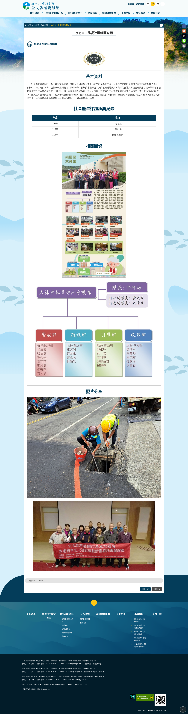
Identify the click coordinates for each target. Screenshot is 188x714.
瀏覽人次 (158, 710)
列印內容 (161, 25)
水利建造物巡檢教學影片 (139, 620)
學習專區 (140, 13)
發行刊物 (92, 13)
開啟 (162, 4)
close (94, 603)
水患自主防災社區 (54, 13)
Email (184, 46)
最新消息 (34, 13)
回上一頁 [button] (145, 589)
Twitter (184, 36)
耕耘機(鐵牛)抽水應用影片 (140, 639)
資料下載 (155, 13)
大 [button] (157, 4)
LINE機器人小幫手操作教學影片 (140, 645)
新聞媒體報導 (109, 13)
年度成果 (83, 623)
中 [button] (153, 4)
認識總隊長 (66, 629)
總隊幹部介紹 (67, 633)
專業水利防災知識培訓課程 (139, 633)
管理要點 (65, 625)
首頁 (29, 25)
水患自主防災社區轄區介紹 (61, 25)
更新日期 (141, 710)
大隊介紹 (65, 636)
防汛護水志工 (75, 13)
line (184, 41)
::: (1, 1)
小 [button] (148, 4)
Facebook (184, 26)
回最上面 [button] (156, 589)
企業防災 (125, 13)
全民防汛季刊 (85, 619)
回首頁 (131, 4)
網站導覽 (140, 4)
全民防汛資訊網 (43, 6)
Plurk (184, 31)
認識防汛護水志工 (67, 620)
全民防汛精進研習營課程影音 (139, 626)
